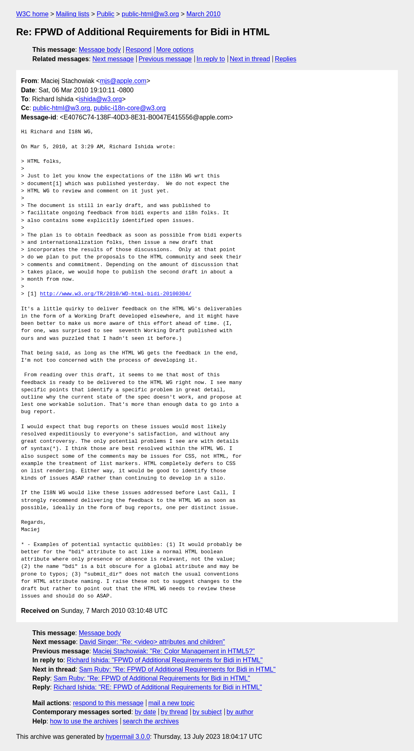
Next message (113, 58)
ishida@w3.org (100, 99)
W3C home (32, 14)
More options (175, 49)
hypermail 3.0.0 (128, 736)
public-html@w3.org (150, 14)
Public (105, 14)
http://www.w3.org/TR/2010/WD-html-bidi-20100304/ (115, 294)
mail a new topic (171, 703)
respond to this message (108, 703)
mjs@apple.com (123, 80)
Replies (285, 58)
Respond (139, 49)
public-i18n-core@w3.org (130, 108)
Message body (100, 49)
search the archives (151, 721)
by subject (207, 711)
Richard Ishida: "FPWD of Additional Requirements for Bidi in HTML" (164, 660)
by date (145, 711)
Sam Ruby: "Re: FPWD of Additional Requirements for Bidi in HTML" (177, 669)
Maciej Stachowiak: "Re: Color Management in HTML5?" (174, 651)
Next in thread (250, 58)
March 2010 (203, 14)
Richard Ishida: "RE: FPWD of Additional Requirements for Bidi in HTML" (157, 687)
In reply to (210, 58)
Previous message (165, 58)
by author (239, 711)
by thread (174, 711)
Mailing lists (72, 14)
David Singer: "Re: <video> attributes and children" (152, 641)
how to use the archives (84, 721)
